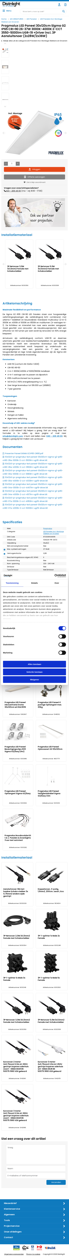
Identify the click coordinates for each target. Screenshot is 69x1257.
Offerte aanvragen (34, 177)
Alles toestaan (34, 664)
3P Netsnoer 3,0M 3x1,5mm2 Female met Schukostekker (17, 268)
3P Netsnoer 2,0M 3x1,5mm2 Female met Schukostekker (16, 936)
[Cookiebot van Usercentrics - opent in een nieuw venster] (54, 575)
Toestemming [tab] (12, 583)
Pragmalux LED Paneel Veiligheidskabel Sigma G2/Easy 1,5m (49, 793)
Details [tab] (34, 583)
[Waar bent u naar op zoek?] (63, 11)
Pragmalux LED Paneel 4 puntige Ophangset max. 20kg (50, 704)
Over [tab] (57, 583)
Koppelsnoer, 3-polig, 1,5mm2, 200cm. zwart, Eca (51, 890)
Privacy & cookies (33, 1254)
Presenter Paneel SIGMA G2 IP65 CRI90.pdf (24, 453)
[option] (5, 50)
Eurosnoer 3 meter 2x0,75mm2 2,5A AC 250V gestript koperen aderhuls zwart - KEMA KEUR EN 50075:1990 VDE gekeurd (16, 1116)
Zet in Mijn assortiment (34, 182)
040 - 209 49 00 (13, 191)
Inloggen (34, 169)
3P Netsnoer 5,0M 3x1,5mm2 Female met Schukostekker (48, 268)
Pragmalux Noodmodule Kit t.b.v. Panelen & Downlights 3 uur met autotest (18, 838)
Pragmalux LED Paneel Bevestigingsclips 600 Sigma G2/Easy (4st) (15, 749)
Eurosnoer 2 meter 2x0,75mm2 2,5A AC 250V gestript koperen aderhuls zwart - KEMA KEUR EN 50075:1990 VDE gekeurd (16, 1066)
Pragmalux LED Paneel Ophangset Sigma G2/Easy (18, 792)
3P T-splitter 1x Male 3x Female (14, 978)
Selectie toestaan (34, 672)
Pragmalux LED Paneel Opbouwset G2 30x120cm (50, 747)
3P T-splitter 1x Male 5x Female (49, 978)
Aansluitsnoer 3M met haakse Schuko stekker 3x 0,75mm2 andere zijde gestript (15, 892)
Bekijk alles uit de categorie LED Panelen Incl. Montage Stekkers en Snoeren (34, 41)
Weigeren (34, 679)
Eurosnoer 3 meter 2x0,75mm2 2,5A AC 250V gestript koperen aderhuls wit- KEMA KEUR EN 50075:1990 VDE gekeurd (50, 1066)
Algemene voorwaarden (14, 1254)
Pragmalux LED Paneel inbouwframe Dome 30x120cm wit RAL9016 (15, 704)
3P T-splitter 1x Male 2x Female (49, 936)
